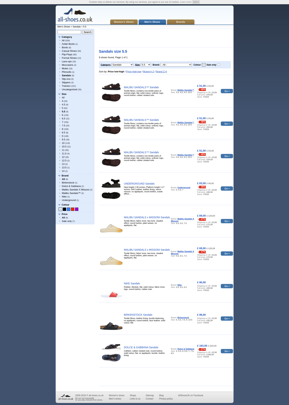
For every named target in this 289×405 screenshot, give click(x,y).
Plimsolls (66, 72)
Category (67, 37)
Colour (65, 204)
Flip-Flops (67, 54)
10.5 (64, 146)
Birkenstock (68, 182)
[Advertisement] (166, 38)
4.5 (63, 104)
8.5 (63, 132)
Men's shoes (115, 398)
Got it (196, 2)
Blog (161, 395)
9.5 (63, 139)
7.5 (63, 125)
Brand (65, 175)
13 (63, 164)
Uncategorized (69, 89)
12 (63, 157)
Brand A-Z (148, 71)
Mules (65, 68)
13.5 (64, 167)
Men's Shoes (64, 26)
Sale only (67, 221)
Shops (133, 395)
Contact (149, 398)
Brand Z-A (161, 71)
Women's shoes (116, 395)
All (63, 40)
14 (63, 171)
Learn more (185, 2)
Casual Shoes (69, 51)
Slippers (66, 82)
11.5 (64, 153)
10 (63, 143)
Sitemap (150, 395)
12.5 (64, 160)
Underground (69, 200)
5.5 (84, 26)
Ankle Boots (68, 44)
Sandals (77, 26)
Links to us (135, 398)
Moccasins (67, 65)
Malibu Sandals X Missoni (75, 189)
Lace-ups (67, 61)
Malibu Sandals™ (71, 193)
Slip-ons (66, 79)
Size (64, 94)
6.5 (63, 118)
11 (63, 150)
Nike (64, 196)
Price (65, 214)
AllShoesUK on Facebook (190, 395)
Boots (65, 47)
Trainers (66, 86)
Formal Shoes (69, 58)
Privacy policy (166, 398)
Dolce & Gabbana (71, 186)
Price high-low (133, 71)
